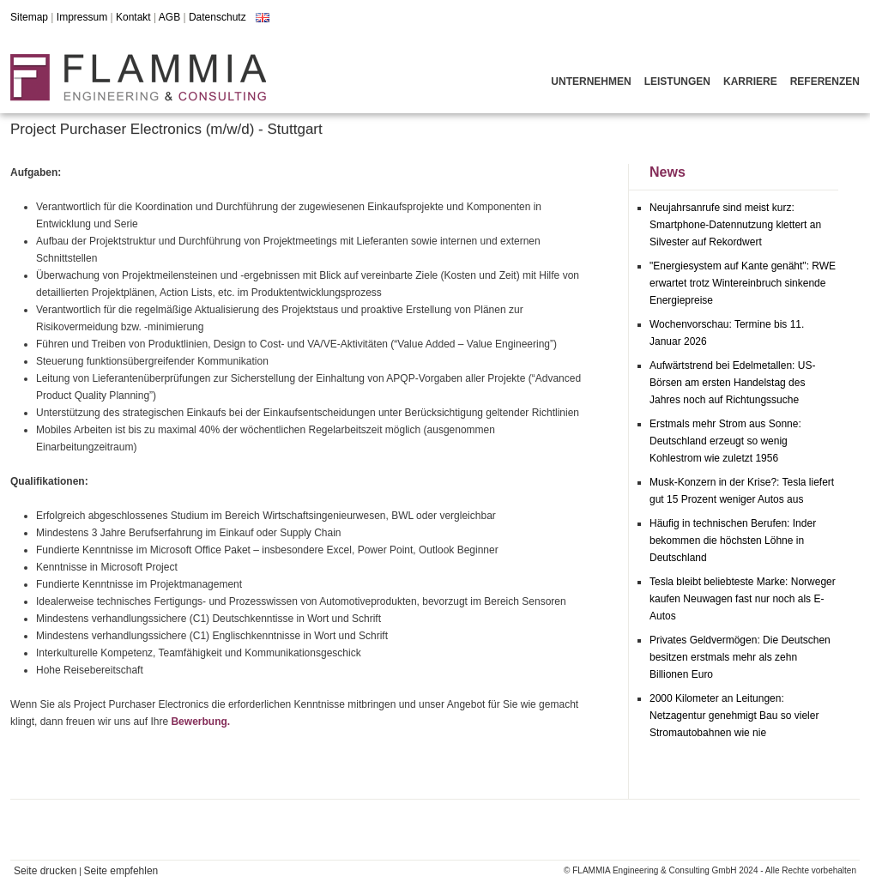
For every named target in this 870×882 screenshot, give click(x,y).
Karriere (750, 82)
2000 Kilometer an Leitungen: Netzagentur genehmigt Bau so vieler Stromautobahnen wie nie (734, 715)
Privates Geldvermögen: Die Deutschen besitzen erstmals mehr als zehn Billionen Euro (740, 657)
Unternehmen (591, 82)
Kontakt (133, 17)
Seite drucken (45, 871)
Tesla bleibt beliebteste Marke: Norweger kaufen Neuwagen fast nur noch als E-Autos (742, 599)
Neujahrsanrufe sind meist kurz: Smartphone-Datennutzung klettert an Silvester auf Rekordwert (735, 225)
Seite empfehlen (121, 871)
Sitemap (29, 17)
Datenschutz (217, 17)
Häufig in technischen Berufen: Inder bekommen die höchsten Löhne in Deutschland (732, 540)
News (667, 172)
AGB (169, 17)
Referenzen (825, 82)
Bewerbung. (200, 722)
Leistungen (677, 82)
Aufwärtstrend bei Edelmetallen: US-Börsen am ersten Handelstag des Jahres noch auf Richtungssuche (732, 382)
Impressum (82, 17)
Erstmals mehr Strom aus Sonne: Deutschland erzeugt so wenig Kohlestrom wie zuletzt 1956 (725, 441)
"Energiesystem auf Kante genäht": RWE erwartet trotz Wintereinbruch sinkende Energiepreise (742, 283)
